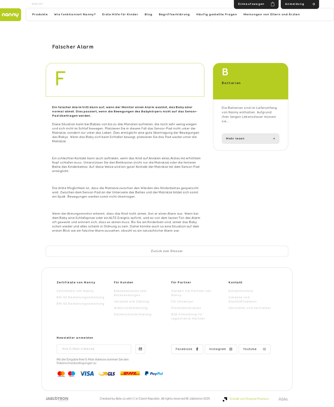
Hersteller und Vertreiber (250, 308)
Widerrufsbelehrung (131, 308)
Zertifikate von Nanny (75, 290)
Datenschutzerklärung (133, 314)
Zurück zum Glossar (167, 251)
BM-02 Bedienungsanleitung (81, 297)
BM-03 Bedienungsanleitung (81, 303)
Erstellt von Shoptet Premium (249, 398)
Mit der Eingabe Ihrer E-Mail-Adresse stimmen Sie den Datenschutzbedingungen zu (93, 361)
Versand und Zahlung (132, 301)
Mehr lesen (235, 138)
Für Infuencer (182, 301)
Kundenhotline (241, 290)
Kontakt (37, 4)
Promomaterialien (186, 308)
